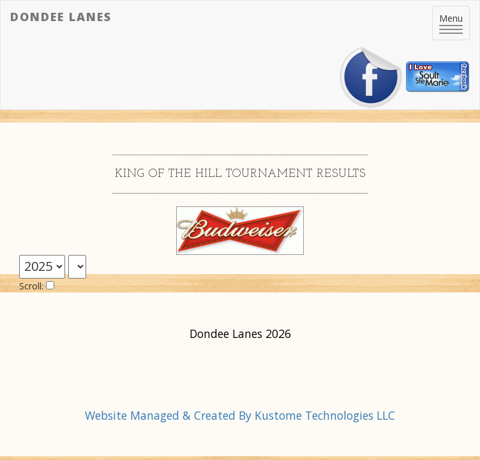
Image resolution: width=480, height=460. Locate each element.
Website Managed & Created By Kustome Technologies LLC (240, 415)
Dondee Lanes (61, 16)
